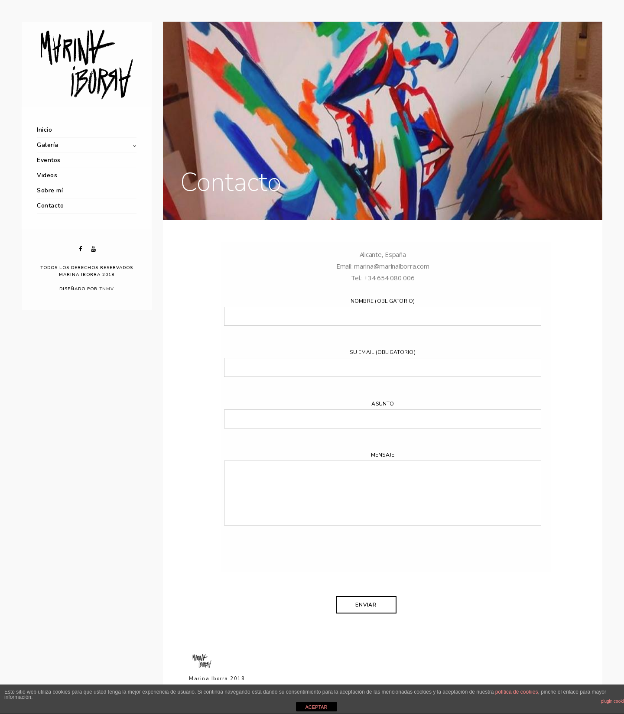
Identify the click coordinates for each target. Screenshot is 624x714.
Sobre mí (50, 190)
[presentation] (290, 567)
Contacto (50, 205)
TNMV (106, 289)
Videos (47, 175)
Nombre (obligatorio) (382, 312)
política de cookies (516, 692)
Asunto (382, 414)
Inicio (44, 130)
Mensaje (382, 490)
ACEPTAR (316, 707)
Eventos (49, 160)
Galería (47, 145)
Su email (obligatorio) (382, 363)
